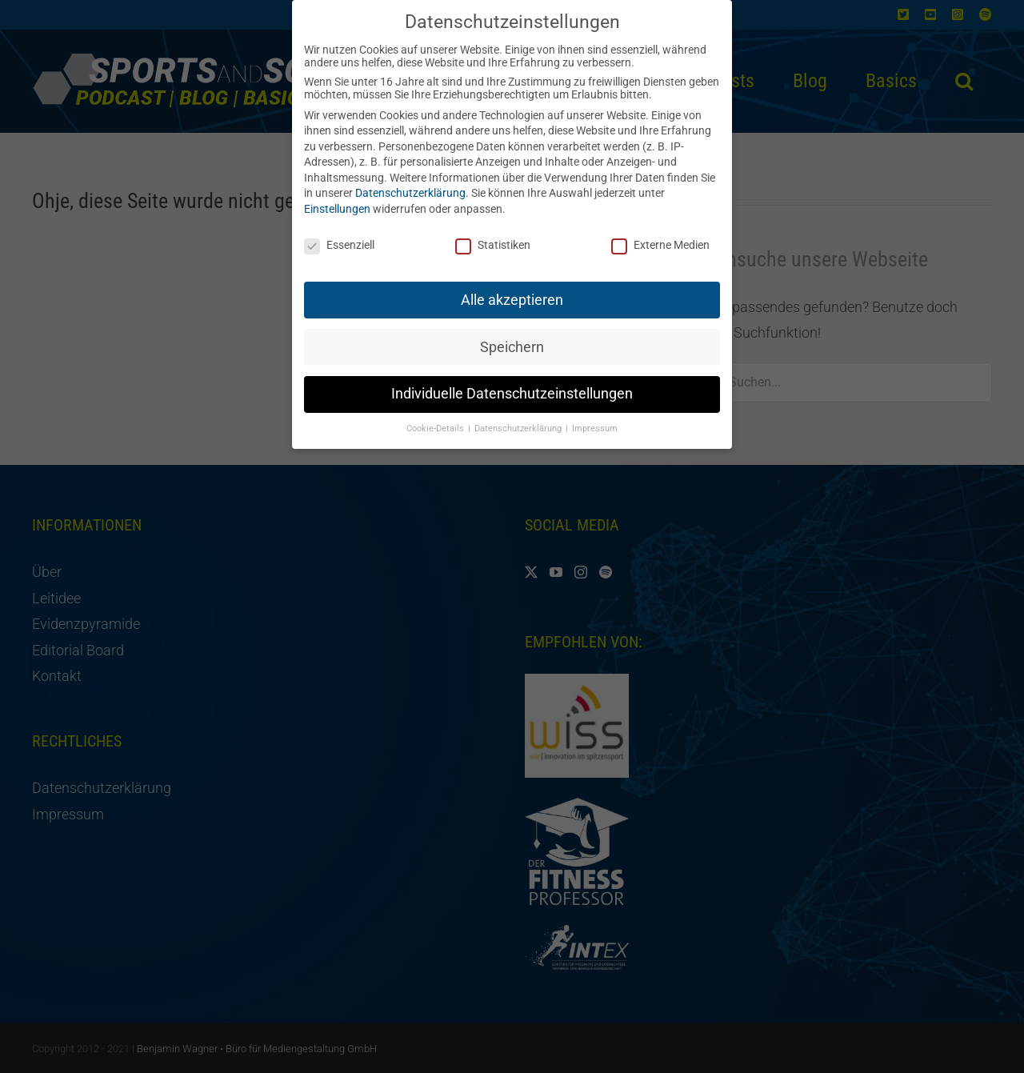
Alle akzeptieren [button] (512, 286)
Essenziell (339, 232)
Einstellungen (337, 196)
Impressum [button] (595, 415)
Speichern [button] (512, 334)
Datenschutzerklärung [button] (519, 415)
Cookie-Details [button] (436, 415)
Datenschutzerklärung (410, 180)
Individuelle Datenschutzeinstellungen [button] (512, 381)
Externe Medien (660, 232)
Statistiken (492, 232)
